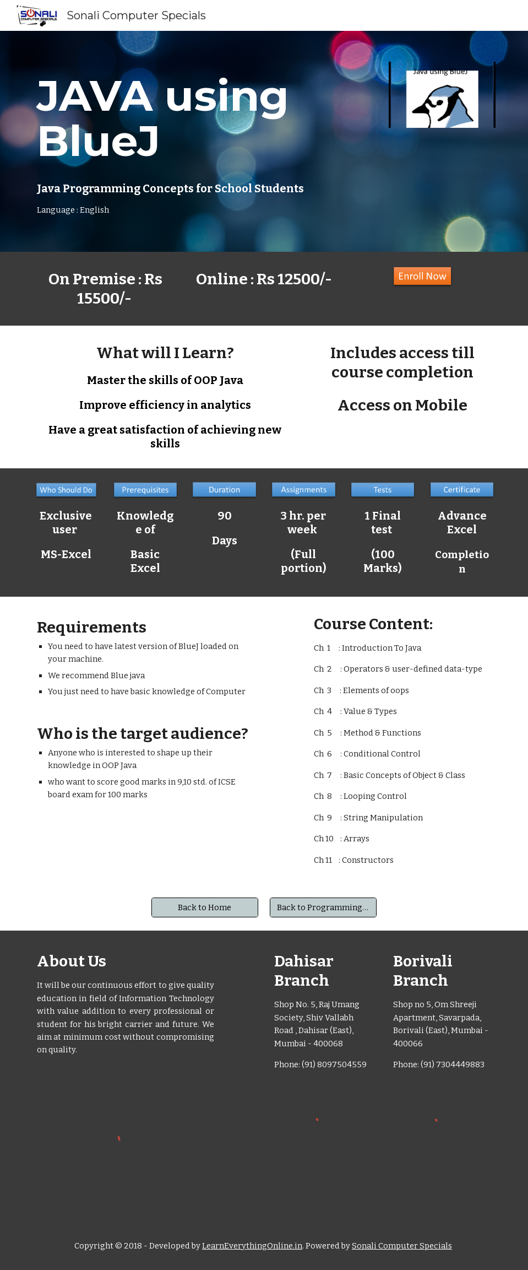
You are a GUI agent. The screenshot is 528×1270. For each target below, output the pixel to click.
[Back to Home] (205, 907)
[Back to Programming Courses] (323, 907)
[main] (185, 141)
